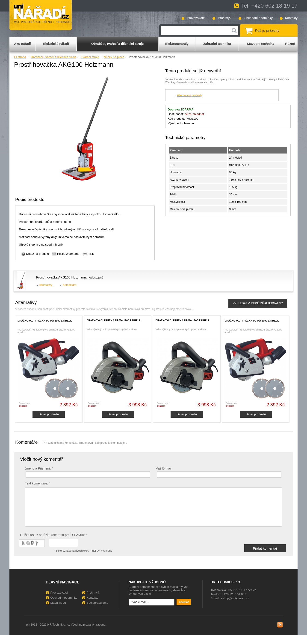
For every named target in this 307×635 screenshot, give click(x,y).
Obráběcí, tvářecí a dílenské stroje (53, 57)
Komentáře (69, 285)
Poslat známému (68, 253)
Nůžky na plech (114, 57)
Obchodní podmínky (258, 18)
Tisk (91, 253)
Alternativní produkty (189, 95)
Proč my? (224, 18)
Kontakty (291, 18)
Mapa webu (58, 602)
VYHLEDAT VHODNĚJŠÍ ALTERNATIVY (258, 303)
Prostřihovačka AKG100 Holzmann (61, 277)
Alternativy (45, 285)
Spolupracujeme (97, 602)
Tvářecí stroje (90, 57)
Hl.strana (20, 57)
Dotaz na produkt (37, 253)
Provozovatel (196, 18)
